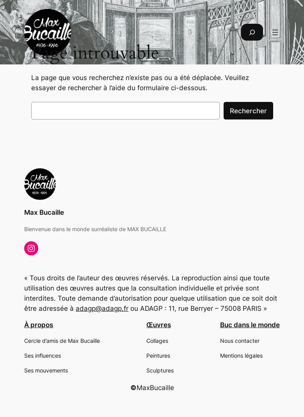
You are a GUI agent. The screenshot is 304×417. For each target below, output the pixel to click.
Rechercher (248, 111)
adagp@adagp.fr (102, 308)
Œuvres (158, 325)
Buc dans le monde (250, 325)
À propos (38, 325)
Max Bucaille (44, 212)
